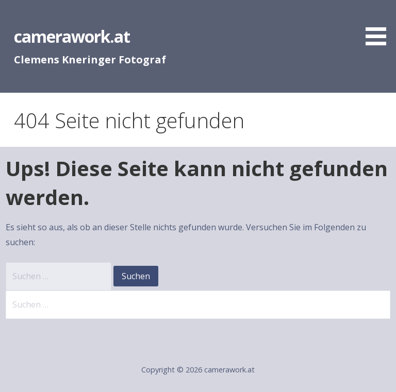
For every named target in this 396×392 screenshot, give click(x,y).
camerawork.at (72, 36)
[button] (379, 24)
